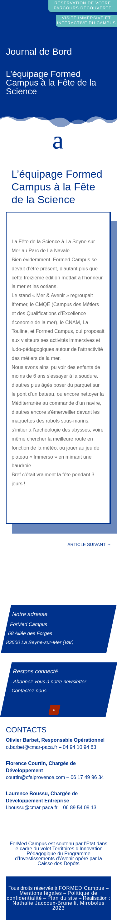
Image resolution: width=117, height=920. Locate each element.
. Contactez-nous (27, 690)
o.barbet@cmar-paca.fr (31, 747)
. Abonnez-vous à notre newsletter (48, 681)
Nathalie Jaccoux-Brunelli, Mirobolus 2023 (58, 905)
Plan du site (62, 898)
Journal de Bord (39, 51)
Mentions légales (41, 893)
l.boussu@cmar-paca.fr (32, 807)
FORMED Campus (81, 888)
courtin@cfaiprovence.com (35, 777)
